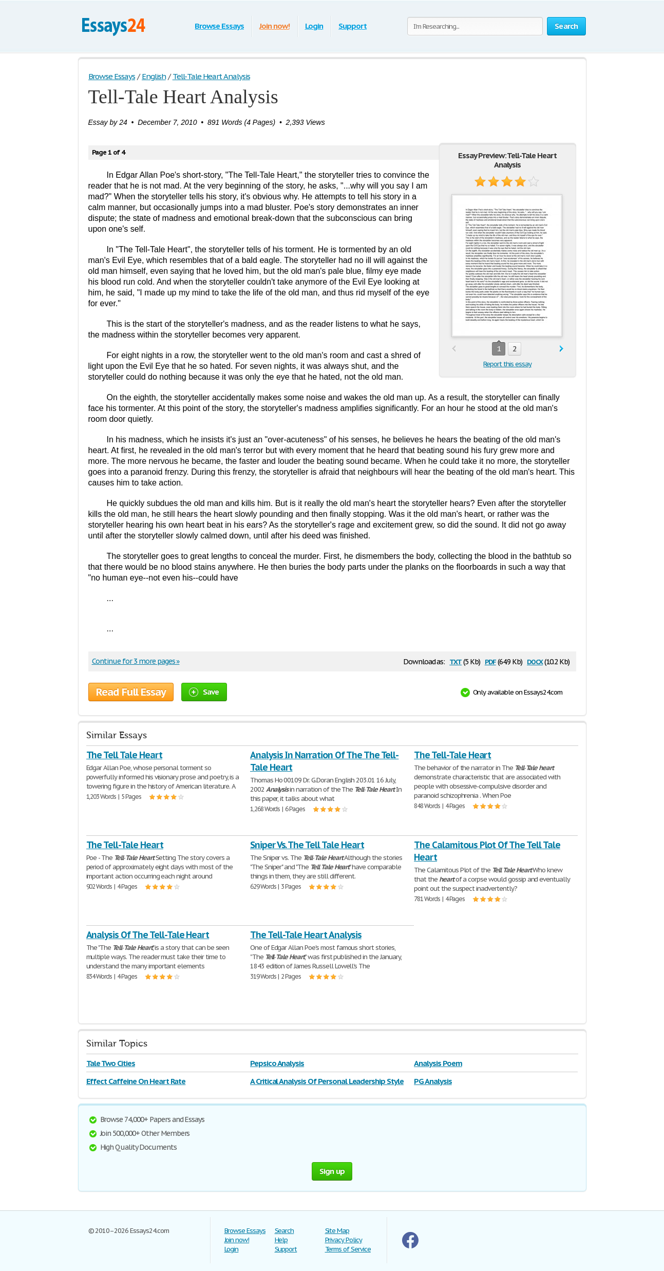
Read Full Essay (131, 692)
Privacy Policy (343, 1240)
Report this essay (507, 364)
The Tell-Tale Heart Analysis (306, 935)
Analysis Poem (438, 1063)
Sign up (332, 1171)
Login (314, 26)
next (561, 349)
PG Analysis (433, 1081)
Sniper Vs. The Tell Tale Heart (307, 845)
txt (455, 661)
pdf (490, 661)
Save (204, 692)
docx (535, 661)
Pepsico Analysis (277, 1063)
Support (352, 26)
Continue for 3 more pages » (136, 661)
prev (453, 349)
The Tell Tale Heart (124, 755)
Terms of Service (348, 1249)
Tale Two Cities (110, 1063)
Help (281, 1240)
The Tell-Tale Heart (452, 755)
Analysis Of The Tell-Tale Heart (148, 935)
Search (284, 1230)
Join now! (274, 26)
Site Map (337, 1230)
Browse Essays (219, 26)
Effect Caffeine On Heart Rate (136, 1081)
